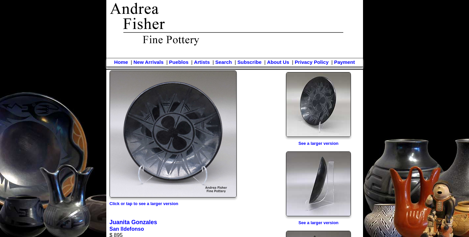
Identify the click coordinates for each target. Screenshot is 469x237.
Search (223, 62)
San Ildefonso (127, 229)
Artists (202, 62)
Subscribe (249, 62)
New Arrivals (148, 62)
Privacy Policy (311, 62)
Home (121, 62)
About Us (278, 62)
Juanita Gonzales (133, 222)
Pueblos (179, 62)
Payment (344, 62)
